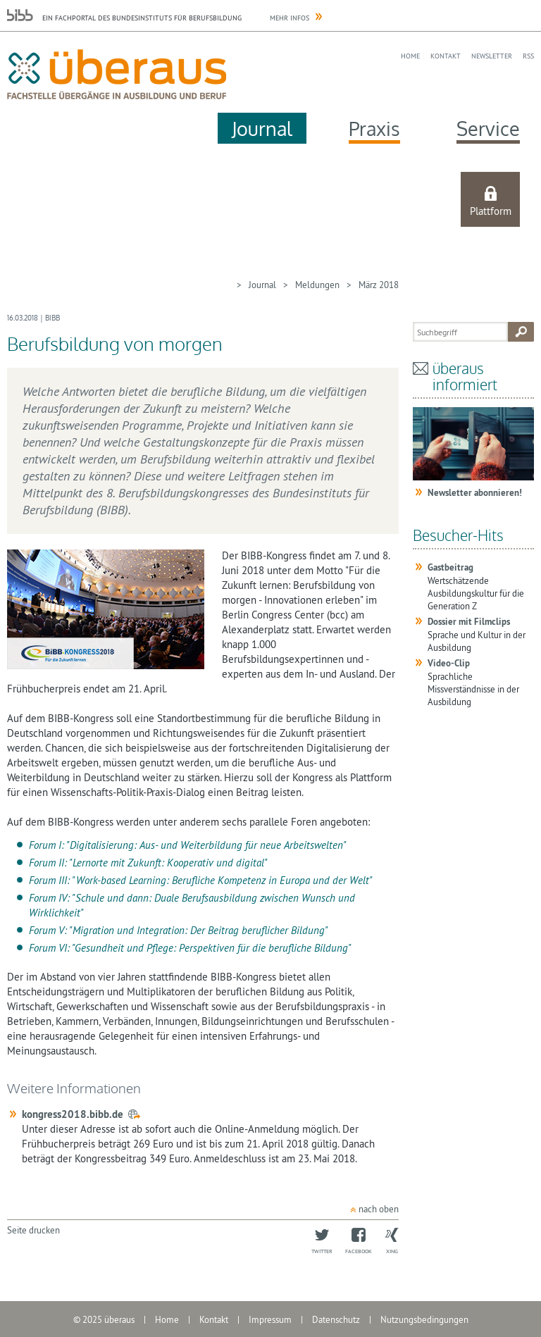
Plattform (490, 211)
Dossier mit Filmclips (469, 622)
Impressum (270, 1319)
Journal (262, 128)
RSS (528, 56)
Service (488, 128)
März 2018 (379, 284)
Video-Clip (449, 663)
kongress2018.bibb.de (72, 1114)
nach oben (379, 1208)
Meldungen (317, 284)
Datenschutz (336, 1319)
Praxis (374, 128)
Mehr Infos (289, 18)
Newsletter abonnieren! (475, 493)
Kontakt (445, 56)
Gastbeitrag (450, 567)
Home (410, 56)
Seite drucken (33, 1230)
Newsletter (491, 56)
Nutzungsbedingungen (424, 1319)
